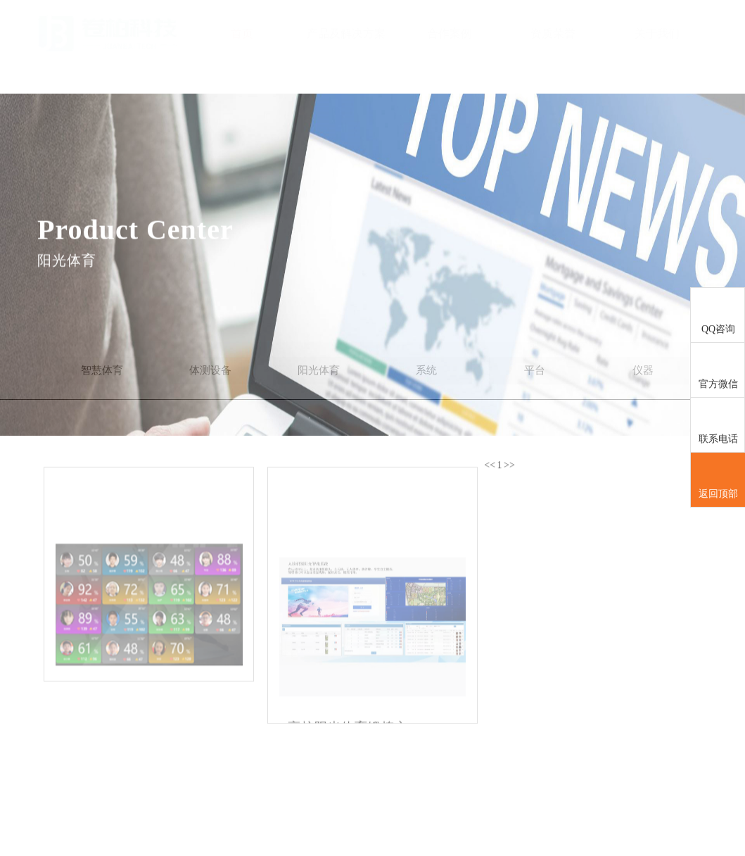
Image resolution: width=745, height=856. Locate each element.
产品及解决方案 (346, 33)
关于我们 (657, 33)
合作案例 (449, 33)
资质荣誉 (552, 33)
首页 (242, 33)
